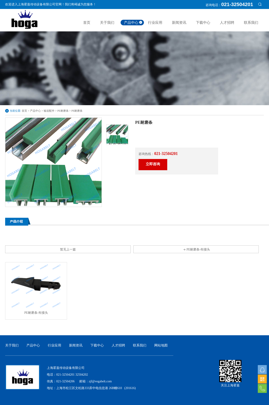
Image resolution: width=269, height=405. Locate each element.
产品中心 (131, 22)
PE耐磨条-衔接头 (196, 249)
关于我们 (107, 22)
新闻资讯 (179, 22)
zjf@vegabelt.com (100, 381)
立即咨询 (153, 164)
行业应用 (155, 22)
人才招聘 (227, 22)
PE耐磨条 (63, 110)
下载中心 (203, 22)
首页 (86, 22)
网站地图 (161, 345)
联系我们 (251, 22)
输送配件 (49, 110)
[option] (53, 162)
